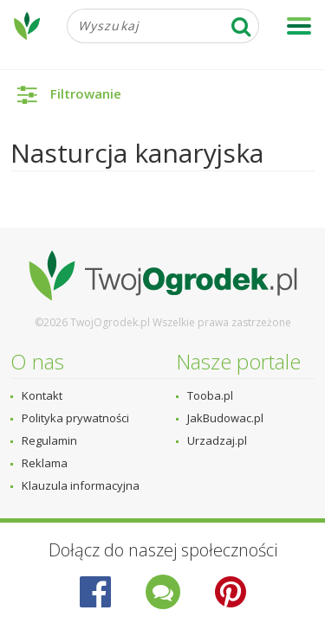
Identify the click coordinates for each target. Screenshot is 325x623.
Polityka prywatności (75, 418)
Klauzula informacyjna (81, 485)
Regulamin (49, 440)
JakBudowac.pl (225, 418)
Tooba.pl (210, 395)
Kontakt (42, 395)
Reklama (45, 463)
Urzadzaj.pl (217, 440)
